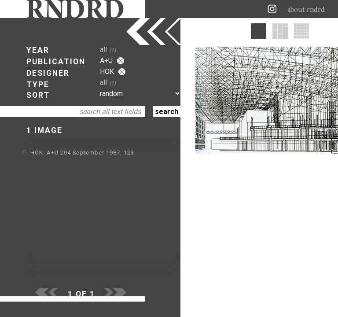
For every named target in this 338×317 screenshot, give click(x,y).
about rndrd (306, 10)
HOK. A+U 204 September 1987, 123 (82, 152)
